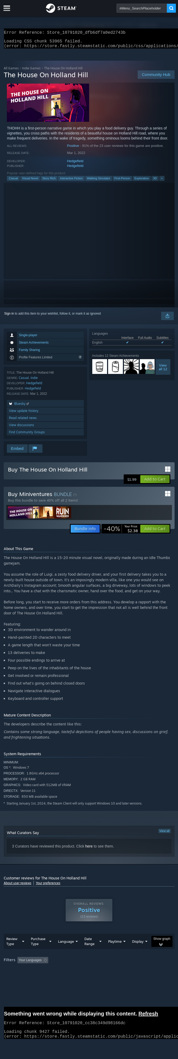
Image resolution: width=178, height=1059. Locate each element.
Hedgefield (75, 164)
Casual (13, 181)
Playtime (115, 944)
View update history (24, 414)
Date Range (89, 944)
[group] (89, 963)
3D (155, 181)
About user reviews (17, 886)
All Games (11, 71)
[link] (120, 532)
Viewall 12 (163, 370)
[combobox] (142, 8)
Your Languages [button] (30, 963)
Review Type (11, 944)
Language (66, 944)
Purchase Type (38, 944)
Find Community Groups (27, 435)
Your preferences (48, 886)
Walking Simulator (98, 181)
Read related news (23, 421)
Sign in (9, 317)
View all (165, 834)
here (89, 849)
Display (137, 944)
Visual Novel (30, 181)
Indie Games (31, 71)
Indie (34, 381)
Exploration (141, 181)
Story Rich (49, 181)
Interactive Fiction (71, 181)
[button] (155, 482)
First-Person (122, 181)
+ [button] (162, 181)
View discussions (21, 428)
